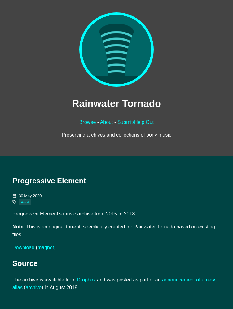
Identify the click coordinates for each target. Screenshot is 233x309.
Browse (87, 122)
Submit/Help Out (135, 122)
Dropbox (86, 279)
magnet (45, 247)
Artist (25, 202)
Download (23, 247)
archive (34, 287)
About (106, 122)
